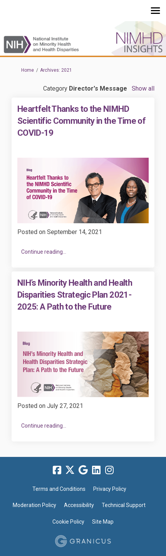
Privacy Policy (109, 489)
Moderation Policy (34, 505)
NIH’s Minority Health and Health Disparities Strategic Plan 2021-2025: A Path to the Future (74, 295)
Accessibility (79, 505)
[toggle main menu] (155, 10)
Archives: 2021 (56, 70)
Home (27, 70)
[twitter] (70, 470)
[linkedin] (96, 470)
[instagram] (109, 470)
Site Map (103, 522)
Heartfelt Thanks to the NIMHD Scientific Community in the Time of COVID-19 (81, 121)
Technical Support (124, 505)
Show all (143, 88)
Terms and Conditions (59, 489)
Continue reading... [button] (43, 252)
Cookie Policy (68, 522)
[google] (83, 470)
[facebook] (57, 470)
